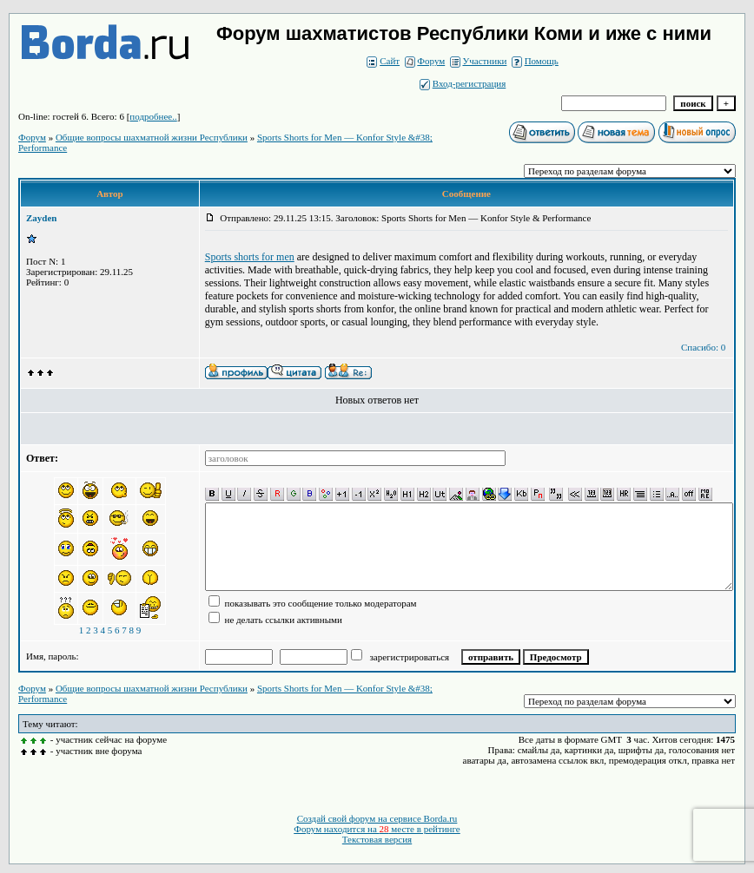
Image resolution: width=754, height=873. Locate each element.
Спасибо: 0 (703, 347)
